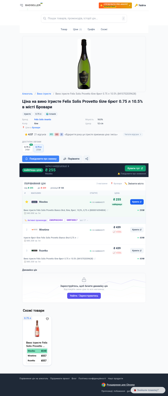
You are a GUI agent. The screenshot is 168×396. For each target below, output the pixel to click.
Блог (74, 378)
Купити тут (135, 168)
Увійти (140, 5)
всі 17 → (84, 220)
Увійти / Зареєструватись (84, 295)
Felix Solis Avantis (42, 119)
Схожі (104, 29)
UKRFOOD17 (72, 220)
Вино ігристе (45, 93)
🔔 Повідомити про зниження (132, 174)
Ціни (77, 29)
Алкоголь (29, 93)
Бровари (36, 127)
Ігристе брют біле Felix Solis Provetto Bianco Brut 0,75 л (50, 238)
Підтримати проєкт (60, 378)
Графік (91, 29)
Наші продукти (115, 378)
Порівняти (71, 158)
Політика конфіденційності (92, 378)
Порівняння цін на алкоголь (33, 378)
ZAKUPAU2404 (56, 220)
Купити (137, 202)
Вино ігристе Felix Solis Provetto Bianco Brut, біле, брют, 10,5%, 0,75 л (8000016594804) (65, 210)
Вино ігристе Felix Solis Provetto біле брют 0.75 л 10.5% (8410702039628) (58, 259)
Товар (64, 29)
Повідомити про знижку (40, 158)
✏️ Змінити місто (134, 183)
